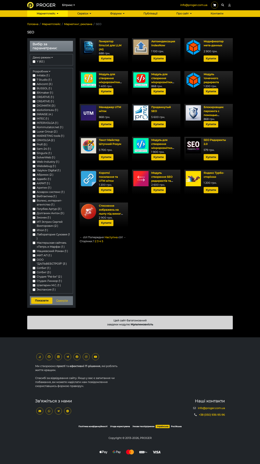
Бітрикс (68, 5)
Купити (106, 58)
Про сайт (184, 13)
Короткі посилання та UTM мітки (108, 176)
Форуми (117, 13)
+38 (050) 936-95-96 (212, 414)
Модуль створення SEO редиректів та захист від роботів (161, 180)
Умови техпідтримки (143, 426)
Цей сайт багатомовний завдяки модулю (130, 322)
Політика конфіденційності (92, 426)
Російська (176, 426)
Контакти (217, 13)
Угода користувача (120, 426)
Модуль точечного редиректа (211, 78)
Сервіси (84, 13)
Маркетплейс (47, 13)
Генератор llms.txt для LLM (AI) (110, 45)
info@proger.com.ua (193, 5)
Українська (162, 426)
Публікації (150, 13)
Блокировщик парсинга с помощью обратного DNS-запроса (215, 115)
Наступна (111, 237)
